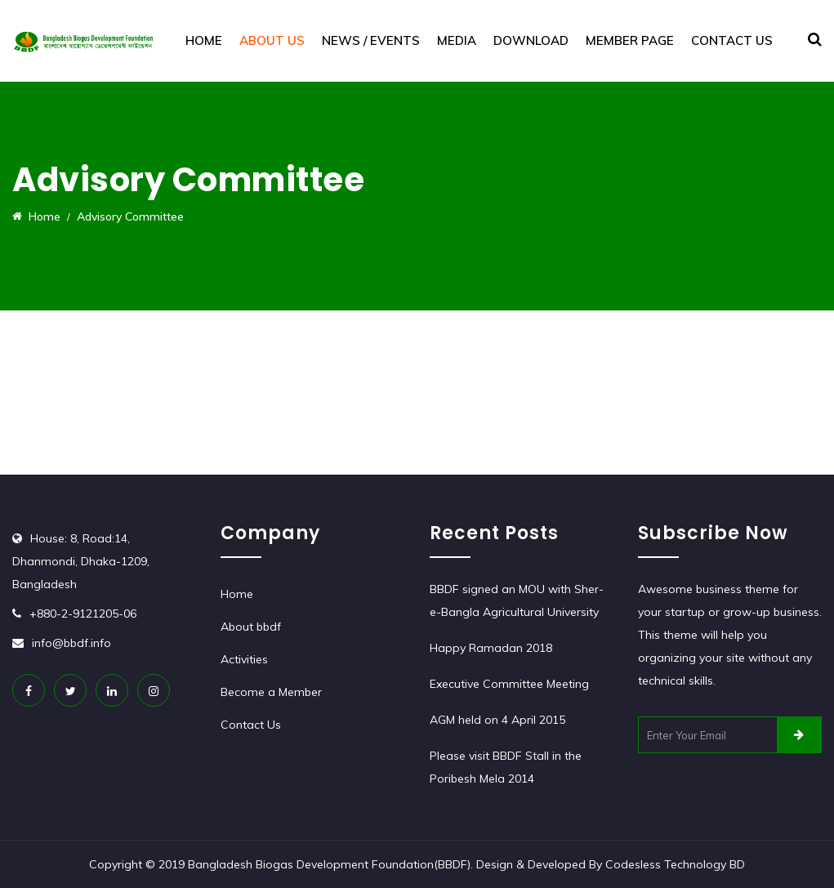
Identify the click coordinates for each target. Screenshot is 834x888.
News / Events (371, 40)
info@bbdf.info (71, 643)
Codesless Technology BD (675, 864)
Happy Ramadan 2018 (491, 647)
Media (456, 40)
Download (531, 40)
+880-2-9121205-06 (82, 613)
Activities (244, 659)
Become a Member (271, 692)
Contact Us (732, 40)
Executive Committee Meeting (509, 683)
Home (203, 40)
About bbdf (251, 626)
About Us (272, 40)
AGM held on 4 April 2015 (497, 719)
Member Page (630, 40)
